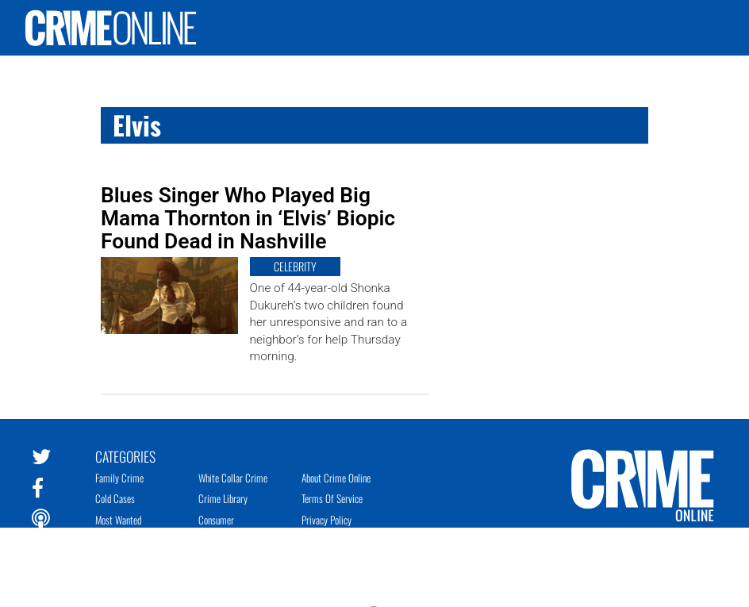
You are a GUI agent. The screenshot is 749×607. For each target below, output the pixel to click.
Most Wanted (118, 520)
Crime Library (223, 498)
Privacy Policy (326, 520)
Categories (125, 455)
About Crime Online (336, 478)
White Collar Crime (232, 478)
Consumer (216, 520)
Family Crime (119, 478)
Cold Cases (115, 498)
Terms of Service (332, 498)
